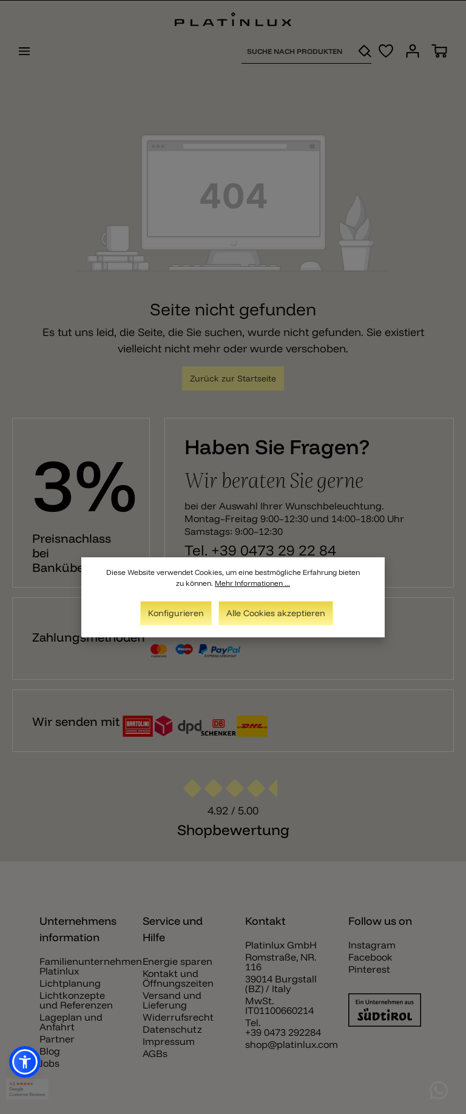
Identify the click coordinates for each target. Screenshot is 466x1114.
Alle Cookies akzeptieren (275, 613)
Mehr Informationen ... (252, 583)
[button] (25, 1062)
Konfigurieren (176, 613)
